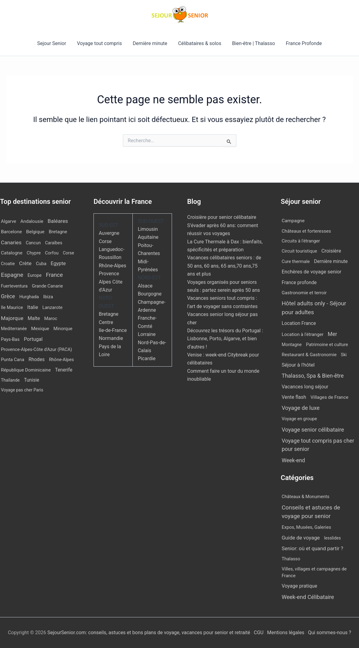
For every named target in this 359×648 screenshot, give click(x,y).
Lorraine (146, 334)
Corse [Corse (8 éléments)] (68, 252)
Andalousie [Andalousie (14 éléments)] (32, 221)
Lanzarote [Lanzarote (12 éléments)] (52, 307)
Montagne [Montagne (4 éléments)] (292, 344)
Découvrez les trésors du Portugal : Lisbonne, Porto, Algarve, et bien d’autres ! (225, 339)
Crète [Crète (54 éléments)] (25, 263)
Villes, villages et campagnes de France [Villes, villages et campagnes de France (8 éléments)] (314, 572)
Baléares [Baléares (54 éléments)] (58, 221)
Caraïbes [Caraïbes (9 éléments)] (53, 243)
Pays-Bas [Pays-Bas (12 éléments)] (10, 339)
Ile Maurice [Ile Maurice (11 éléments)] (12, 307)
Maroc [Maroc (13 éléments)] (50, 318)
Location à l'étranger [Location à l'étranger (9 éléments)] (302, 334)
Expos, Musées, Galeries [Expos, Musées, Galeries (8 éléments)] (306, 527)
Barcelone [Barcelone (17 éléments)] (11, 231)
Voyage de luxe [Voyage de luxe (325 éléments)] (301, 408)
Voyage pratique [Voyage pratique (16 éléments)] (299, 586)
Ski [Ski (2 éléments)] (344, 354)
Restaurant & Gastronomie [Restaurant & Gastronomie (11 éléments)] (309, 354)
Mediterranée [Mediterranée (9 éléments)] (14, 328)
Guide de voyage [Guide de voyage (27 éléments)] (301, 538)
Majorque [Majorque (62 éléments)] (12, 318)
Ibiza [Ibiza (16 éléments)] (48, 296)
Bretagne (108, 314)
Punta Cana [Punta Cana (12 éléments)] (12, 359)
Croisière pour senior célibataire (221, 217)
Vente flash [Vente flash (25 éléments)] (294, 397)
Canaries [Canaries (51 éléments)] (11, 242)
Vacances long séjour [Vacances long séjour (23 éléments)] (305, 387)
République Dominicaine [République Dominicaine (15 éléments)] (26, 370)
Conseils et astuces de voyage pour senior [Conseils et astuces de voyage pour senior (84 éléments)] (311, 512)
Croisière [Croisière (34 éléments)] (331, 251)
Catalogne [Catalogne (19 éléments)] (11, 253)
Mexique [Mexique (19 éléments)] (40, 328)
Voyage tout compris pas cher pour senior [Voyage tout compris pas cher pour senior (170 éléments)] (318, 444)
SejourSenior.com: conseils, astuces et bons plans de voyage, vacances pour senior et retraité (149, 632)
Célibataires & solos (199, 43)
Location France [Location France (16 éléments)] (299, 323)
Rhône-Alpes (112, 266)
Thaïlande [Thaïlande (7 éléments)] (10, 380)
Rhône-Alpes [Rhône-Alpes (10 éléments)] (61, 359)
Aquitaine (148, 237)
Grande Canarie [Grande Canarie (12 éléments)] (47, 286)
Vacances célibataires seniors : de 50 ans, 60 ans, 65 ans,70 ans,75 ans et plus (224, 266)
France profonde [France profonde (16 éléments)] (299, 282)
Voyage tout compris (101, 43)
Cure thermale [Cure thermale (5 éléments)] (296, 261)
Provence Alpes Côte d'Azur (110, 282)
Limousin (148, 229)
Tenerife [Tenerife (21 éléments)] (63, 370)
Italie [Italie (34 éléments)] (32, 307)
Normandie (111, 338)
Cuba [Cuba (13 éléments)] (41, 263)
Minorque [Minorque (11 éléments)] (62, 328)
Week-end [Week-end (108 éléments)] (293, 460)
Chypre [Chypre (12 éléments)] (34, 253)
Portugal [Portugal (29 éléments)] (33, 339)
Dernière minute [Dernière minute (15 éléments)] (331, 261)
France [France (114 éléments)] (54, 275)
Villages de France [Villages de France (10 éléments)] (330, 397)
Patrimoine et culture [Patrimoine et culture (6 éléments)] (327, 344)
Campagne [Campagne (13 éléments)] (293, 220)
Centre (106, 322)
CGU (259, 632)
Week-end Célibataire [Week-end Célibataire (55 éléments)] (308, 597)
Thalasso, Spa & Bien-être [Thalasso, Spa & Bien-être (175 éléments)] (313, 375)
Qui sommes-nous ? (329, 632)
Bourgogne (150, 294)
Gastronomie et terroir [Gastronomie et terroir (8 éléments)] (304, 292)
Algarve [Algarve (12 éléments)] (8, 221)
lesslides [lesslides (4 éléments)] (332, 538)
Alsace (145, 286)
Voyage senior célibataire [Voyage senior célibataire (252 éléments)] (313, 429)
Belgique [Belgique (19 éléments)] (35, 231)
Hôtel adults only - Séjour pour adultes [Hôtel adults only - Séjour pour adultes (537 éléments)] (314, 308)
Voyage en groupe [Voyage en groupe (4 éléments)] (299, 418)
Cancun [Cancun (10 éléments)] (33, 243)
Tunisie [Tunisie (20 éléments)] (31, 380)
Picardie (146, 358)
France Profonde (301, 43)
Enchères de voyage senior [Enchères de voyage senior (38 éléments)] (312, 272)
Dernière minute (150, 43)
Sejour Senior (54, 43)
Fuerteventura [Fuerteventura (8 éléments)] (14, 286)
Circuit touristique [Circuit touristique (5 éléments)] (299, 251)
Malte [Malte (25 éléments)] (34, 318)
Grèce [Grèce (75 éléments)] (8, 296)
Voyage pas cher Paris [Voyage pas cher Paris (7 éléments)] (22, 389)
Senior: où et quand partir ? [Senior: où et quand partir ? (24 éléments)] (312, 548)
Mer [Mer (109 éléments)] (332, 334)
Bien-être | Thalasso (252, 43)
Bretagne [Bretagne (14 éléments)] (58, 231)
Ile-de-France (113, 330)
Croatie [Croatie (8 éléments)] (8, 263)
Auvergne (109, 233)
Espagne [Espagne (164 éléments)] (12, 274)
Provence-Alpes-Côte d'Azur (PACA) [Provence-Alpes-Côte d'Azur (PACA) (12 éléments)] (36, 349)
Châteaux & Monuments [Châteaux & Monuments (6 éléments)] (306, 496)
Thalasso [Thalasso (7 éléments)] (291, 559)
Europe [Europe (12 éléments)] (35, 275)
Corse (105, 241)
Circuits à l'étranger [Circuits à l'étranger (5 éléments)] (301, 241)
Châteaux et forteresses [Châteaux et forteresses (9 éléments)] (306, 231)
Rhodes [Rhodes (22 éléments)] (37, 359)
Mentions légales (285, 632)
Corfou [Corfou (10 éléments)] (52, 253)
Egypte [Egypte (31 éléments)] (58, 263)
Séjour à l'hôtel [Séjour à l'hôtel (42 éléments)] (298, 365)
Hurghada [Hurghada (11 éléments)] (29, 296)
